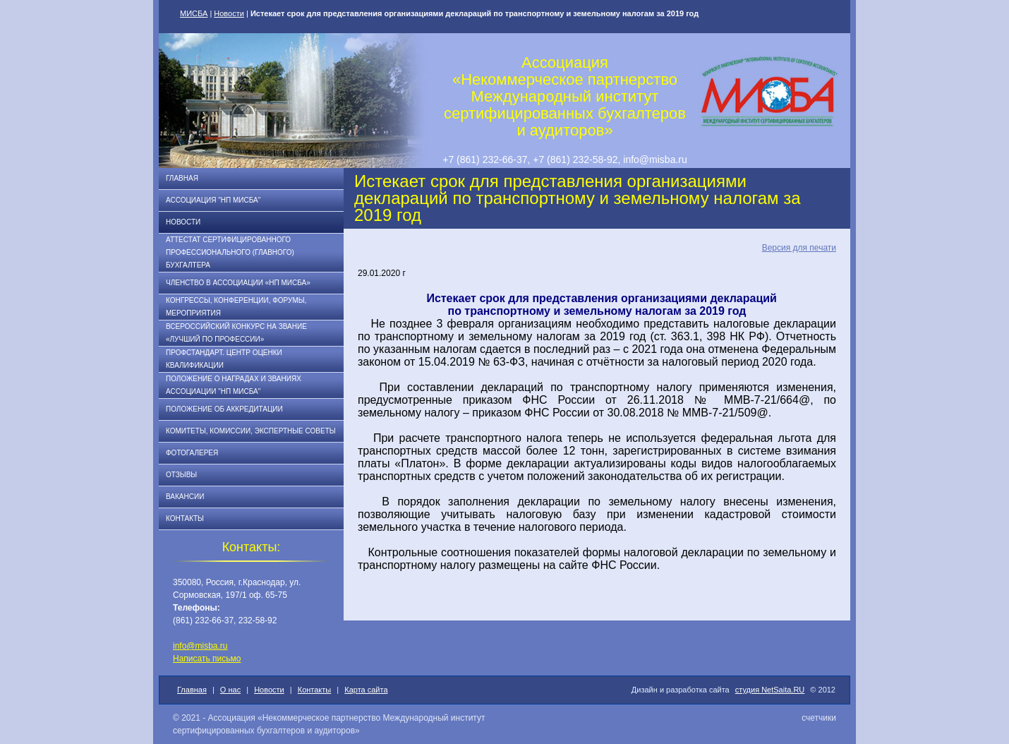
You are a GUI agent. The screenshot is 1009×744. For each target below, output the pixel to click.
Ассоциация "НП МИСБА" (213, 200)
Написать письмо (207, 659)
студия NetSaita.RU (770, 689)
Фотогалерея (192, 453)
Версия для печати (799, 248)
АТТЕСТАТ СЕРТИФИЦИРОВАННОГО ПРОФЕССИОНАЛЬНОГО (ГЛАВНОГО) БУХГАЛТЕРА (230, 252)
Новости (229, 13)
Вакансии (185, 496)
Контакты (185, 518)
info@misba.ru (200, 646)
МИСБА (193, 13)
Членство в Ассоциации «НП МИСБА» (238, 283)
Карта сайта (365, 689)
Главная (182, 178)
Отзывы (181, 475)
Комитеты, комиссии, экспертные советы (251, 431)
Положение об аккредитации (224, 409)
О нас (230, 689)
